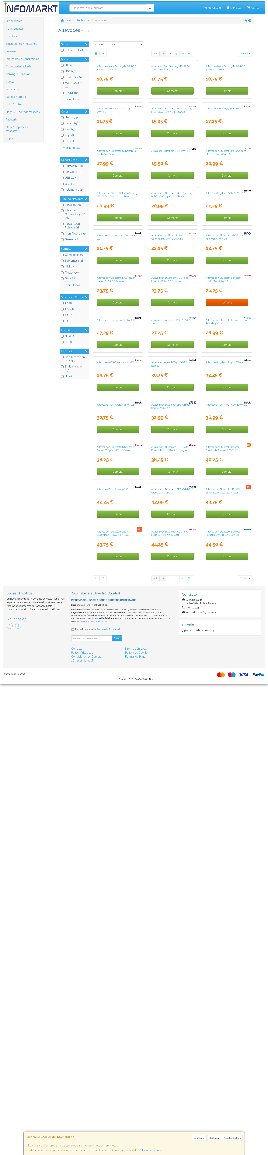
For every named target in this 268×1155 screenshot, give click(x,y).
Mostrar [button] (245, 53)
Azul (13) (68, 129)
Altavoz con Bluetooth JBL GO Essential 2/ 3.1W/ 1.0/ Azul (223, 923)
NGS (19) (68, 71)
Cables (10, 81)
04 (182, 53)
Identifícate (212, 7)
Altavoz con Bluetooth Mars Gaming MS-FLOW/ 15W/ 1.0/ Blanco (171, 352)
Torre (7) (68, 278)
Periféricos (12, 89)
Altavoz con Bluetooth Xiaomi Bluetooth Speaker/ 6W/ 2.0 (222, 841)
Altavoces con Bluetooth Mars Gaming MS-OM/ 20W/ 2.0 (168, 433)
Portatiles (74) (71, 204)
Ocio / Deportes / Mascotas (17, 129)
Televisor (11, 51)
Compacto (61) (72, 254)
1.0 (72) (67, 303)
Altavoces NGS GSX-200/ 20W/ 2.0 (117, 676)
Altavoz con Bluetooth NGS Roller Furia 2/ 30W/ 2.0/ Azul (170, 1004)
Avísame (227, 538)
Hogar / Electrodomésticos (23, 111)
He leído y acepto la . (97, 1100)
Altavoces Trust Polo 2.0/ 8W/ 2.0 (170, 268)
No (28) (67, 336)
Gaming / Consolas (18, 74)
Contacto (234, 7)
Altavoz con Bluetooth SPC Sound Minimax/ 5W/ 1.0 (225, 433)
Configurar (199, 1138)
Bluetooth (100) (72, 165)
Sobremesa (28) (72, 260)
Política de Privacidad (98, 1092)
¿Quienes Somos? (82, 1131)
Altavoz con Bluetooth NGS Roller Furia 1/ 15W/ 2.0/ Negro (170, 515)
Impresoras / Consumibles (22, 58)
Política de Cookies (150, 1150)
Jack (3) (67, 183)
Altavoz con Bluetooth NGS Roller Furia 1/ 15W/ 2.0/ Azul (116, 515)
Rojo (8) (68, 135)
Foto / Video (14, 104)
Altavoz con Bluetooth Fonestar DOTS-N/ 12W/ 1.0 (223, 515)
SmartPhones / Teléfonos (21, 43)
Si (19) (66, 342)
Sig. (190, 53)
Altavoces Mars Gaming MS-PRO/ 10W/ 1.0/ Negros (225, 107)
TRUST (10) (69, 92)
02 (169, 53)
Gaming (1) (69, 239)
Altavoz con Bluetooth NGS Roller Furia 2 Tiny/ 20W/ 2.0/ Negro (170, 841)
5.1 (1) (66, 320)
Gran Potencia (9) (73, 233)
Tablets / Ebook (16, 96)
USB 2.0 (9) (69, 177)
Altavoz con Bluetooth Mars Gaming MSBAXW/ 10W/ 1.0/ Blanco (171, 188)
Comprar (118, 130)
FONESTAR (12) (72, 77)
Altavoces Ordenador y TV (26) (73, 214)
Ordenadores (14, 21)
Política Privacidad (82, 1123)
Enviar (117, 1109)
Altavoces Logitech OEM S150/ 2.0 (225, 350)
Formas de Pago (135, 1127)
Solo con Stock (72, 50)
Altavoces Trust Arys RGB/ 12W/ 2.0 (226, 757)
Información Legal (136, 1119)
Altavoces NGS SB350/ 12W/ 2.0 (224, 186)
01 (163, 53)
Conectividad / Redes (19, 66)
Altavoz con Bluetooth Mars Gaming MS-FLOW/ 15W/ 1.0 (226, 270)
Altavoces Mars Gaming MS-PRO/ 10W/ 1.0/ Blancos (170, 107)
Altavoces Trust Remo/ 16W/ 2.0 (116, 594)
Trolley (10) (70, 272)
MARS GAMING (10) (72, 84)
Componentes (14, 28)
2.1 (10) (67, 315)
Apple (9, 138)
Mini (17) (68, 266)
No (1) (66, 376)
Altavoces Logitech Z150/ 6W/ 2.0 (225, 676)
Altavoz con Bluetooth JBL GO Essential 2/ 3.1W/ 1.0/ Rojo (114, 1004)
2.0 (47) (67, 309)
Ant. (155, 53)
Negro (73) (69, 117)
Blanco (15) (69, 123)
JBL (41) (67, 65)
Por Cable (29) (71, 171)
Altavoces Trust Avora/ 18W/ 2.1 (115, 757)
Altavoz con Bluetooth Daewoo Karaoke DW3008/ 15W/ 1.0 (223, 1004)
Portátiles (11, 36)
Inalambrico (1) (72, 189)
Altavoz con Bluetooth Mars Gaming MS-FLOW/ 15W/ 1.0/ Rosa (117, 352)
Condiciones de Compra (86, 1127)
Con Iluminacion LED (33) (73, 359)
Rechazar (214, 1138)
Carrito (254, 7)
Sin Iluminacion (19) (72, 368)
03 (176, 53)
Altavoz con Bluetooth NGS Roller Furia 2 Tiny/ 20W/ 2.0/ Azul (116, 841)
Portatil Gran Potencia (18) (70, 225)
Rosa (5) (68, 141)
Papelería (11, 119)
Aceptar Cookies (232, 1138)
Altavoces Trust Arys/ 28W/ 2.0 (115, 921)
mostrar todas (71, 99)
